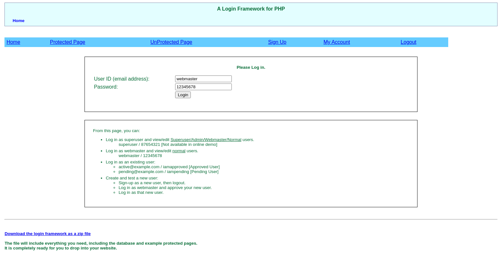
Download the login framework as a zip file (47, 233)
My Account (337, 42)
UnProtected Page (171, 42)
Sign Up (277, 42)
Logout (409, 42)
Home (18, 20)
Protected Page (67, 42)
